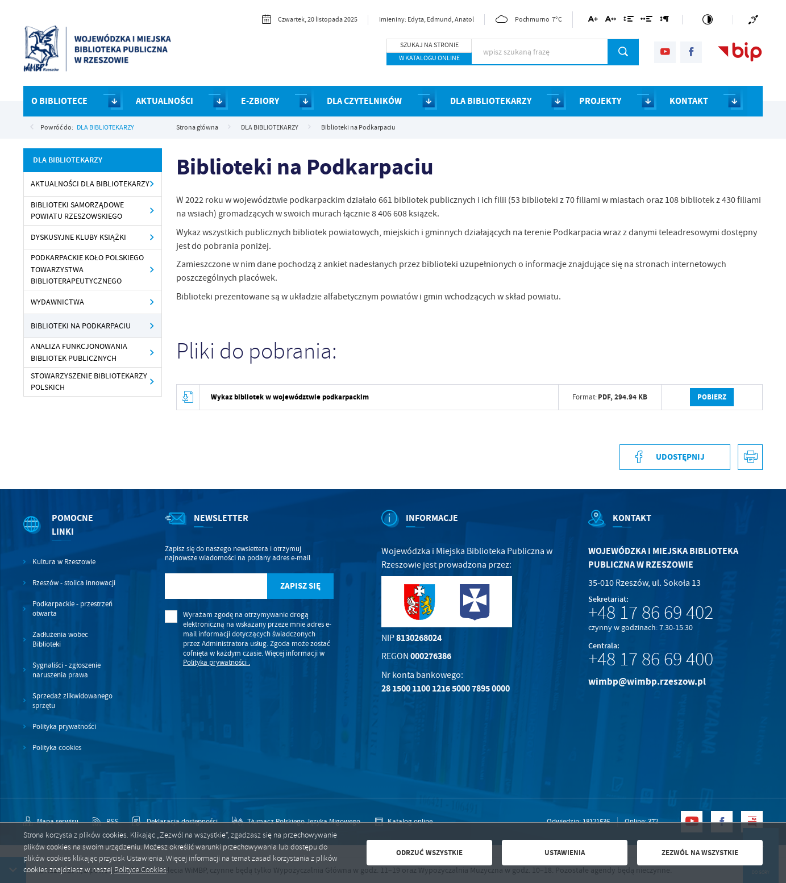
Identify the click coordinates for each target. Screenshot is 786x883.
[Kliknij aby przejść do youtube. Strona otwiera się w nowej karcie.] (665, 52)
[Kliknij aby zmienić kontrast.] (707, 19)
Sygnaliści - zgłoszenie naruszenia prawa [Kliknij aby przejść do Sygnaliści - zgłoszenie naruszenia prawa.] (66, 670)
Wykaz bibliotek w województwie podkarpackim (290, 397)
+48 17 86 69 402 (650, 612)
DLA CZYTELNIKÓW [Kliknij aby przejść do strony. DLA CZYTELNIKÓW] (364, 101)
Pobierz (711, 397)
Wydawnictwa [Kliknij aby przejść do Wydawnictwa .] (57, 302)
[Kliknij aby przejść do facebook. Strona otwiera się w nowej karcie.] (691, 52)
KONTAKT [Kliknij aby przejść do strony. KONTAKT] (688, 101)
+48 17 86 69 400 (650, 659)
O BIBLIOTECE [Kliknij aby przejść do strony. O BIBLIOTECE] (59, 101)
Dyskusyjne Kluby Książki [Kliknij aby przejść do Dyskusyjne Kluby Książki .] (78, 237)
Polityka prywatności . (216, 662)
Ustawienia (564, 852)
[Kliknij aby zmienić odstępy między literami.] (610, 21)
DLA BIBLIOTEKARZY (105, 127)
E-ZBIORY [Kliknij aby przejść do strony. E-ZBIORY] (260, 101)
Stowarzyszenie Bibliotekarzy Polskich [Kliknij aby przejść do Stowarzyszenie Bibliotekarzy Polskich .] (89, 381)
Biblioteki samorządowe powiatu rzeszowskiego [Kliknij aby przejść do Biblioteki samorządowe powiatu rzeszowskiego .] (77, 210)
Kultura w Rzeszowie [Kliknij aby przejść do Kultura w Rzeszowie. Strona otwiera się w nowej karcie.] (63, 562)
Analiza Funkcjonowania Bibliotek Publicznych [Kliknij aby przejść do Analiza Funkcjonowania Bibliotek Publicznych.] (79, 352)
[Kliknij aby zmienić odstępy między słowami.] (646, 21)
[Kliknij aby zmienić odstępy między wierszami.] (628, 21)
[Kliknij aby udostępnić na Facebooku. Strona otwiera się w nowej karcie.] (674, 457)
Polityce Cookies (140, 869)
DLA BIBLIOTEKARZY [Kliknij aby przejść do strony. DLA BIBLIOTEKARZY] (490, 101)
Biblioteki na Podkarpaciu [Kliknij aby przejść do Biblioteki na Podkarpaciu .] (81, 326)
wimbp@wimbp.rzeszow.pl (647, 681)
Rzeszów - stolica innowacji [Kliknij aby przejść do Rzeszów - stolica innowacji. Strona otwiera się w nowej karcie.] (73, 583)
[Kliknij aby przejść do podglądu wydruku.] (750, 457)
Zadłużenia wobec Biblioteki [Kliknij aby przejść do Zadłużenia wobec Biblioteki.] (60, 639)
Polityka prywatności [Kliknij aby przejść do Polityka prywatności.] (64, 726)
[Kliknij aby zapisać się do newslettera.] (300, 586)
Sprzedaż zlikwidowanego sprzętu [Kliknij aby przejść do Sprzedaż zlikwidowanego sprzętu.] (72, 701)
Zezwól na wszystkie (700, 852)
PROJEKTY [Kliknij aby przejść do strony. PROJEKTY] (600, 101)
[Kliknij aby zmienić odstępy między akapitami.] (664, 21)
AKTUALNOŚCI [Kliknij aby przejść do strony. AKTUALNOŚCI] (164, 101)
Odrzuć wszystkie (429, 852)
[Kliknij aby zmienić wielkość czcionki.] (593, 21)
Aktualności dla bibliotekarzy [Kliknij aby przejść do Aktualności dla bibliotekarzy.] (90, 184)
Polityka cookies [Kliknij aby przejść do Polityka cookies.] (56, 747)
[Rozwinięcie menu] (70, 534)
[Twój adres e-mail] (216, 586)
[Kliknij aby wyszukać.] (623, 51)
